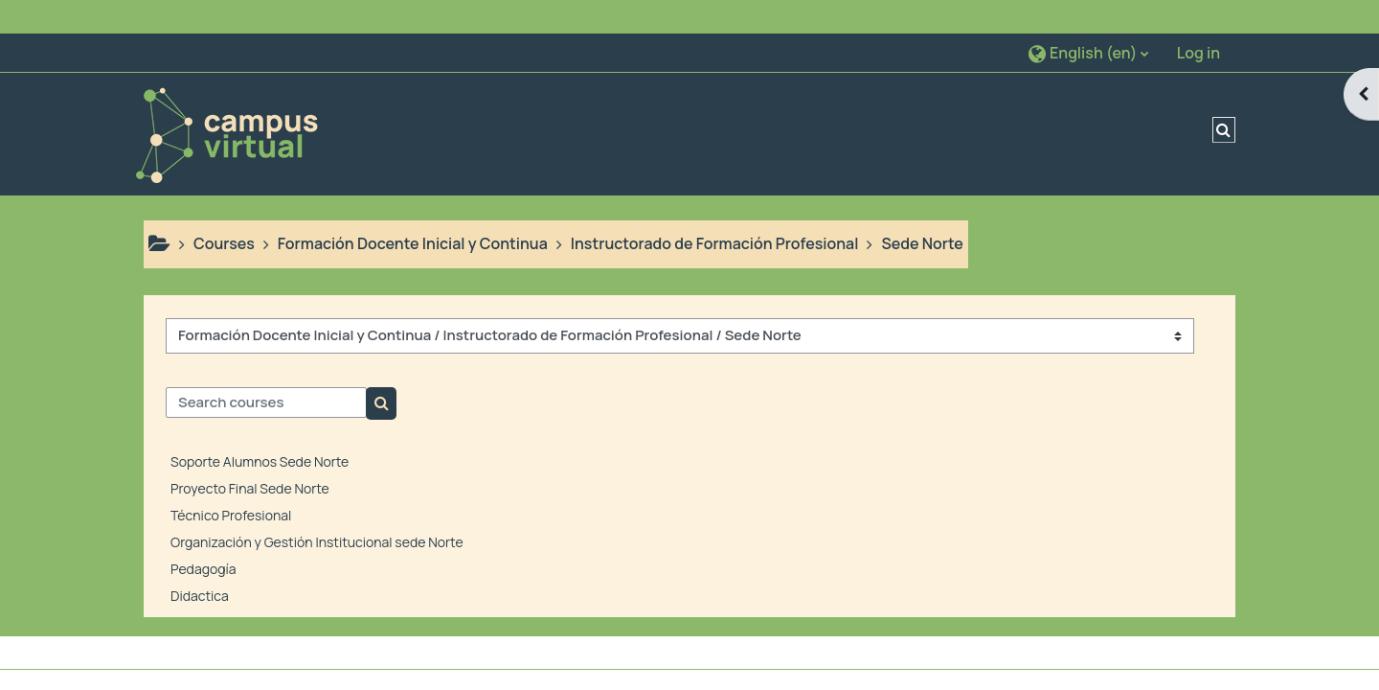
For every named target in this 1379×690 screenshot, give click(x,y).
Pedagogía (203, 534)
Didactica (199, 561)
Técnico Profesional (230, 481)
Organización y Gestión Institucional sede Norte (316, 507)
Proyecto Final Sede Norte (249, 454)
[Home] (226, 98)
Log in (1198, 19)
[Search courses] (266, 369)
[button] (1088, 19)
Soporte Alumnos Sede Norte (259, 427)
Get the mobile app (585, 669)
